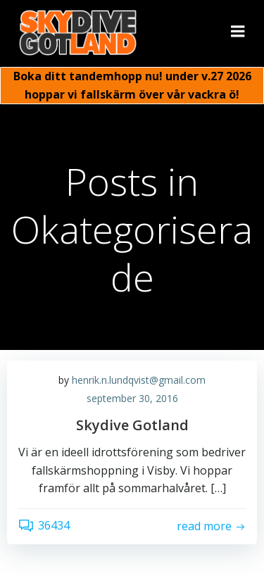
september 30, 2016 (132, 398)
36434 (44, 525)
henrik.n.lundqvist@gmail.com (139, 380)
